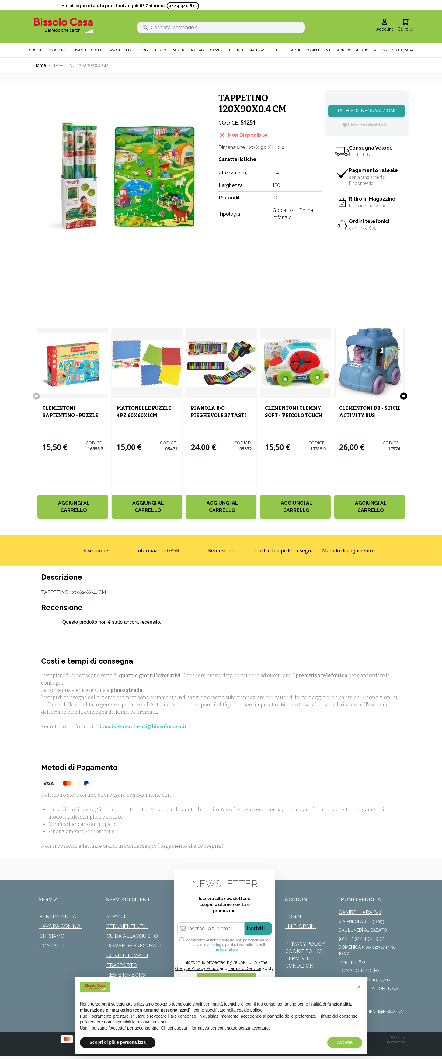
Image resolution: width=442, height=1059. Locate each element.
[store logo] (64, 25)
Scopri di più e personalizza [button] (118, 1042)
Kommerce (396, 1042)
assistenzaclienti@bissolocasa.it (144, 727)
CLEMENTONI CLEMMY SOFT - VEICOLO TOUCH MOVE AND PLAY (293, 415)
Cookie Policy (304, 951)
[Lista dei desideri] (364, 125)
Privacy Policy (305, 944)
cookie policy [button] (249, 1010)
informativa (227, 949)
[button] (359, 987)
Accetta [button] (345, 1042)
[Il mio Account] (384, 25)
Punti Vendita (57, 916)
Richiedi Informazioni (366, 111)
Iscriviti (256, 928)
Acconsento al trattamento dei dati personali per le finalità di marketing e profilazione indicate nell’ (227, 945)
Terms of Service (244, 968)
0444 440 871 (183, 5)
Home (40, 65)
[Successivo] (403, 396)
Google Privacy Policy (197, 968)
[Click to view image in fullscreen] (120, 176)
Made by (398, 1037)
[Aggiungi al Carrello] (72, 507)
